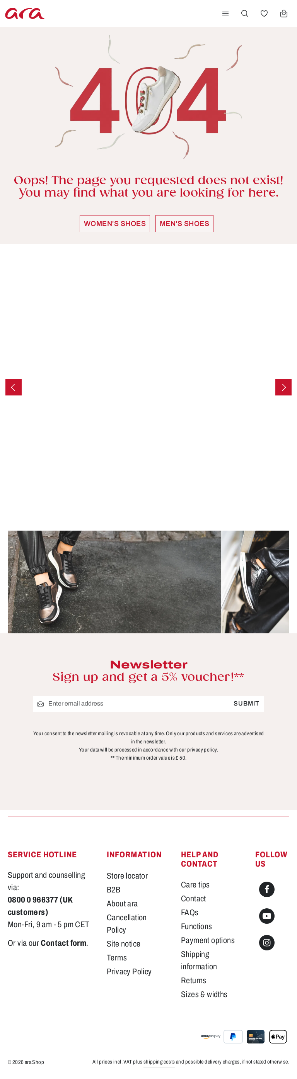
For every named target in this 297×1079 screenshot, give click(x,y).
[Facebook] (267, 889)
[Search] (245, 13)
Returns (194, 980)
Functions (196, 926)
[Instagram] (267, 942)
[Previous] (13, 387)
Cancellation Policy (127, 923)
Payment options (208, 940)
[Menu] (225, 13)
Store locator (127, 875)
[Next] (283, 387)
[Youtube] (267, 916)
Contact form (63, 942)
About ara (122, 903)
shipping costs (159, 1062)
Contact (193, 898)
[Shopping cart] (284, 13)
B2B (113, 889)
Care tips (195, 884)
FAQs (190, 912)
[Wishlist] (264, 13)
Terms (117, 957)
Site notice (123, 943)
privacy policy (202, 749)
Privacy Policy (129, 971)
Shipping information (199, 960)
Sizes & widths (204, 994)
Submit (246, 703)
